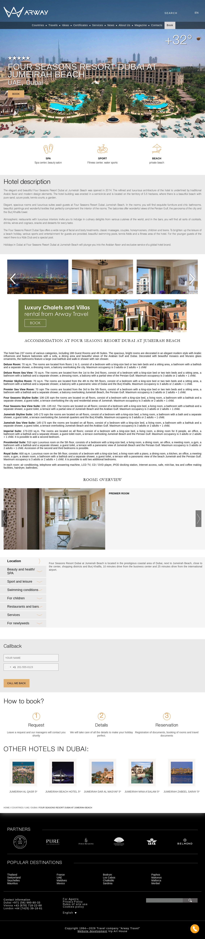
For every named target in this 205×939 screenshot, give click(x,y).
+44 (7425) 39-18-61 (28, 908)
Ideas (65, 25)
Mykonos (156, 877)
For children (16, 598)
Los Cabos (109, 877)
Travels (53, 25)
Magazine (141, 25)
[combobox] (10, 667)
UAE (14, 82)
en (196, 12)
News (110, 25)
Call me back (16, 683)
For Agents (71, 899)
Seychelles (13, 880)
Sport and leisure (19, 581)
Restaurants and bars (23, 606)
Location (14, 561)
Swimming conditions (22, 590)
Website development (92, 931)
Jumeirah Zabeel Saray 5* (182, 791)
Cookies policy (73, 907)
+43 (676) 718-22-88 (28, 905)
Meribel (155, 883)
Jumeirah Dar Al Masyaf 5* (102, 791)
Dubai (34, 82)
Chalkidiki (108, 880)
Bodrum (107, 874)
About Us (124, 25)
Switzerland (14, 877)
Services (97, 25)
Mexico (61, 883)
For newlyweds (18, 623)
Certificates (80, 25)
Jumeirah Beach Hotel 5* (62, 791)
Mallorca (156, 880)
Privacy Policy (73, 902)
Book (170, 25)
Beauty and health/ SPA (21, 571)
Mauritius (12, 883)
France (61, 874)
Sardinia (108, 883)
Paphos (155, 874)
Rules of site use (75, 904)
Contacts (156, 25)
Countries (38, 25)
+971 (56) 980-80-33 (26, 902)
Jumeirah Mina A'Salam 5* (142, 791)
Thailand (12, 874)
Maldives (62, 880)
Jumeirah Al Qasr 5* (23, 791)
